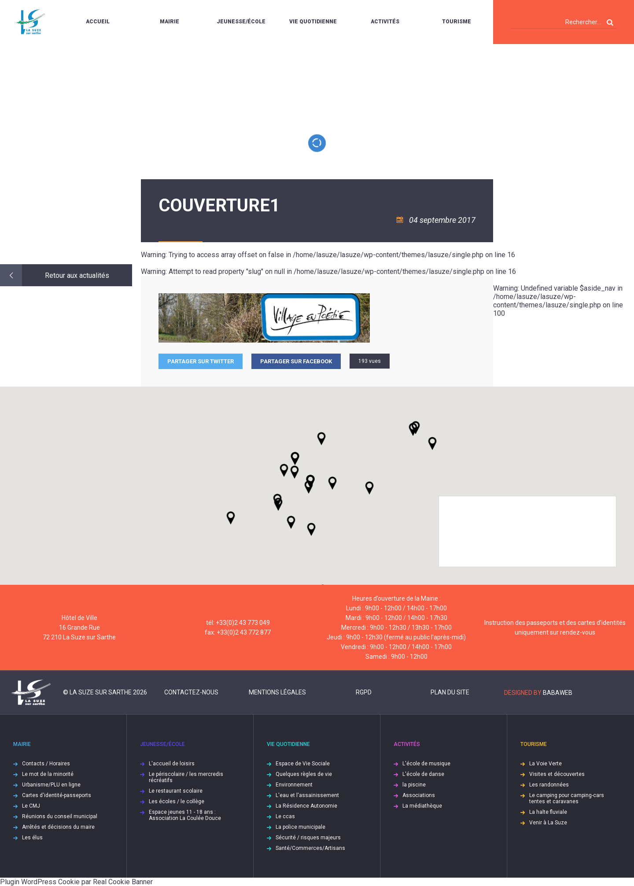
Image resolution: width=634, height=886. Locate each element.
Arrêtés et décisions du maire (58, 827)
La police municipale (300, 827)
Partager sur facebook (296, 361)
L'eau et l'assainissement (307, 795)
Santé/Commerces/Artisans (310, 848)
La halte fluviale (548, 812)
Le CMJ (31, 806)
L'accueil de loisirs (172, 763)
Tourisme (456, 21)
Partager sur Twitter (200, 361)
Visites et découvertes (557, 774)
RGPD (364, 692)
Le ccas (285, 816)
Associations (418, 795)
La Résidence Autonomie (306, 806)
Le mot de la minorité (48, 774)
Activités (385, 21)
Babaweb (557, 692)
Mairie (169, 21)
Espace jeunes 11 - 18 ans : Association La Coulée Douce (185, 815)
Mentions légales (277, 692)
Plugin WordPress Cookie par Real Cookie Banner (76, 882)
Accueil (98, 21)
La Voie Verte (545, 763)
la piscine (414, 785)
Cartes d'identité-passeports (56, 795)
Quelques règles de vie (304, 774)
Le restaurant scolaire (176, 791)
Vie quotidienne (313, 21)
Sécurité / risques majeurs (308, 837)
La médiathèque (422, 806)
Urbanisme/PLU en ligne (51, 785)
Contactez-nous (191, 692)
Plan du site (450, 692)
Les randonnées (549, 785)
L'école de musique (426, 763)
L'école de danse (423, 774)
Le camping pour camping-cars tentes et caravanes (566, 798)
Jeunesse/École (241, 21)
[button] (332, 483)
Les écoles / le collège (176, 801)
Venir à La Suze (548, 823)
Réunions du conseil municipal (59, 816)
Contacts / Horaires (46, 763)
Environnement (294, 785)
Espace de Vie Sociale (303, 763)
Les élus (32, 837)
